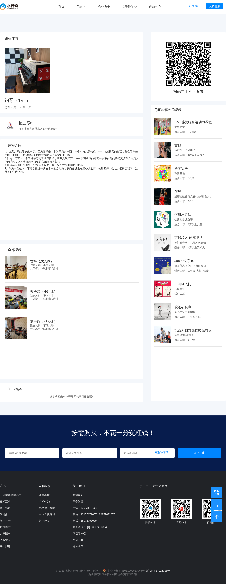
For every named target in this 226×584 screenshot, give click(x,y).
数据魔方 (5, 527)
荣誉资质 (78, 501)
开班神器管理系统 (10, 495)
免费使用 (214, 6)
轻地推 (4, 514)
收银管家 (5, 539)
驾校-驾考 (44, 501)
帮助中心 (155, 6)
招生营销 (5, 507)
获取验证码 (161, 452)
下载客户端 (79, 533)
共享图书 (5, 533)
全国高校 (44, 495)
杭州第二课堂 (47, 507)
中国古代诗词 (47, 514)
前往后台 (194, 6)
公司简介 (78, 495)
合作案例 (104, 6)
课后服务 (5, 546)
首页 (61, 6)
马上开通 (199, 452)
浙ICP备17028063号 (158, 570)
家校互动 (5, 501)
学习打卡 (5, 520)
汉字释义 (44, 520)
